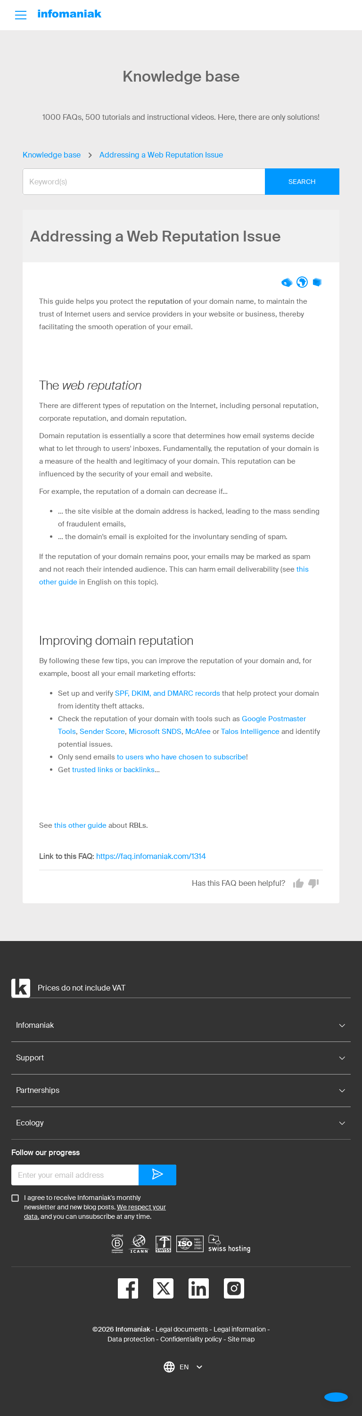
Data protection (131, 1339)
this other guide (80, 825)
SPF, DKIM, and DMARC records (167, 693)
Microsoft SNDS (155, 731)
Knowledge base (52, 155)
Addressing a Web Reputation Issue (161, 155)
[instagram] (226, 1290)
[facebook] (128, 1290)
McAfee (198, 731)
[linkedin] (191, 1290)
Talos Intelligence (250, 731)
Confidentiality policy (191, 1339)
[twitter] (155, 1290)
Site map (241, 1339)
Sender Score (102, 731)
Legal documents (182, 1329)
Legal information (240, 1329)
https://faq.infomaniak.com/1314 (151, 856)
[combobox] (174, 182)
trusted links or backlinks (113, 770)
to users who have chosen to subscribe (181, 757)
